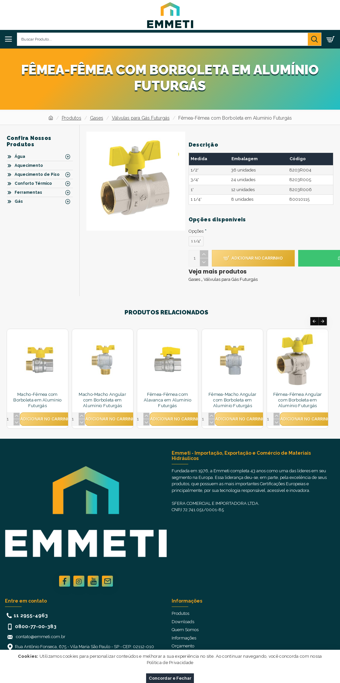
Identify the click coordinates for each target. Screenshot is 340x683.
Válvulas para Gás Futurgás (141, 118)
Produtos (71, 118)
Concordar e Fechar (170, 678)
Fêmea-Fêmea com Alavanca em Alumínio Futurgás (167, 400)
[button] (314, 321)
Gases (96, 118)
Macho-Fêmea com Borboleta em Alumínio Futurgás (37, 400)
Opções (196, 231)
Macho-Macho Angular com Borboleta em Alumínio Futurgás (102, 400)
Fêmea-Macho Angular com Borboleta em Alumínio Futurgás (233, 400)
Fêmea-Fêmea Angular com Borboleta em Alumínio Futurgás (297, 400)
